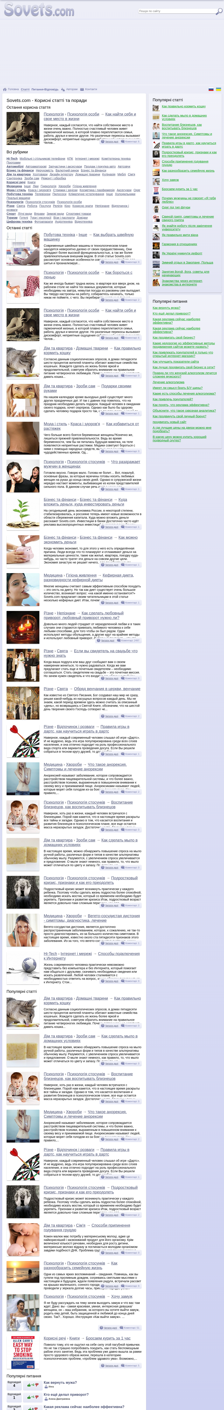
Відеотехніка (84, 221)
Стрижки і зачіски (65, 190)
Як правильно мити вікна (175, 236)
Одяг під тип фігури (171, 209)
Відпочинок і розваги (75, 726)
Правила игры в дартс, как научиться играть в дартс (87, 728)
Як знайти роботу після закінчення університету (182, 227)
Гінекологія (48, 186)
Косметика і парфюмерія (97, 190)
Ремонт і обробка (53, 178)
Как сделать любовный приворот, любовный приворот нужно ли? (84, 615)
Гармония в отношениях (175, 245)
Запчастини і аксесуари (65, 166)
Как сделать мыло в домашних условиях (180, 117)
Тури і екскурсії (40, 217)
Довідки (82, 217)
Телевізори (42, 194)
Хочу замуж (121, 1296)
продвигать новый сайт (169, 422)
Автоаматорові (36, 166)
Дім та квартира (19, 174)
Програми (14, 162)
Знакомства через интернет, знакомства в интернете (178, 282)
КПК (70, 158)
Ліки (35, 186)
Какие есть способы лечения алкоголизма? (184, 393)
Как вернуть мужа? (60, 1382)
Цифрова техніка (19, 221)
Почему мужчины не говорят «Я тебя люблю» (184, 199)
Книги (32, 182)
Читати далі (111, 141)
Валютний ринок (67, 170)
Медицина (14, 186)
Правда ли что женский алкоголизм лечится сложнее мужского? (185, 374)
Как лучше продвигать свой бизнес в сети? (184, 367)
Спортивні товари (78, 213)
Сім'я (131, 174)
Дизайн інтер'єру (61, 174)
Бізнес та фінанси (20, 170)
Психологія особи (83, 114)
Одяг (137, 190)
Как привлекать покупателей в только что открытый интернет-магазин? (183, 354)
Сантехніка (14, 178)
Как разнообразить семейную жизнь (80, 1265)
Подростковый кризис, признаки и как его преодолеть (91, 880)
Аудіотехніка (63, 221)
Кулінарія (108, 174)
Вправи (39, 213)
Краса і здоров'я (39, 190)
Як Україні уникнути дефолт (177, 255)
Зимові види (55, 213)
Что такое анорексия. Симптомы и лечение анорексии (85, 766)
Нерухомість (45, 170)
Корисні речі (16, 182)
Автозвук (124, 166)
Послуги (45, 206)
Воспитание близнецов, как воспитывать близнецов (88, 804)
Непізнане (102, 206)
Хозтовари (40, 174)
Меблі (121, 174)
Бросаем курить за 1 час (108, 1338)
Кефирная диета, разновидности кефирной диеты (89, 577)
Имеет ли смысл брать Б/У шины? (178, 388)
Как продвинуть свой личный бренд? (179, 416)
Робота (32, 206)
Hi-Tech (12, 158)
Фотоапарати (43, 221)
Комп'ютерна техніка (116, 158)
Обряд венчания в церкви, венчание (107, 689)
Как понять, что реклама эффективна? (181, 405)
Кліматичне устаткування (86, 194)
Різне (10, 206)
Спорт (11, 213)
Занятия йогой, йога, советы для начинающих (181, 273)
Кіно (67, 206)
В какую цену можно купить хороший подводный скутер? (179, 438)
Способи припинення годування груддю (180, 163)
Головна (11, 89)
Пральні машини (18, 198)
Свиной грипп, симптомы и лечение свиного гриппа (183, 218)
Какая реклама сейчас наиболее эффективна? (84, 1407)
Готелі (23, 217)
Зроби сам (31, 178)
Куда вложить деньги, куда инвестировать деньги (85, 501)
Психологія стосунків (40, 202)
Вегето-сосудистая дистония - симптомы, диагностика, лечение (92, 918)
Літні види (25, 213)
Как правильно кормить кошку (179, 108)
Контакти (88, 89)
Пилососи (59, 194)
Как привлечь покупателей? (173, 399)
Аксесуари (124, 190)
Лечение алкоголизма (168, 382)
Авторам (69, 89)
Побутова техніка (20, 194)
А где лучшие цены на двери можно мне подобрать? (182, 429)
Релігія (57, 206)
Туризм (12, 217)
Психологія (54, 114)
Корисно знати (82, 206)
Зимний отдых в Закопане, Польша (183, 264)
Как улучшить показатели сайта (176, 361)
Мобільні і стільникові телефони (42, 158)
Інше (27, 186)
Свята (21, 206)
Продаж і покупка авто (100, 166)
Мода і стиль (16, 190)
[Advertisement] (112, 52)
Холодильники (125, 194)
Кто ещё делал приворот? (66, 1394)
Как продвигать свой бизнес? (174, 337)
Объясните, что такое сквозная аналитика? (184, 410)
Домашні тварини (87, 174)
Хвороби (64, 186)
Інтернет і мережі (87, 158)
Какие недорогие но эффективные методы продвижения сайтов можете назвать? (184, 344)
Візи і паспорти (64, 217)
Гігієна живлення (84, 186)
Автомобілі (15, 166)
